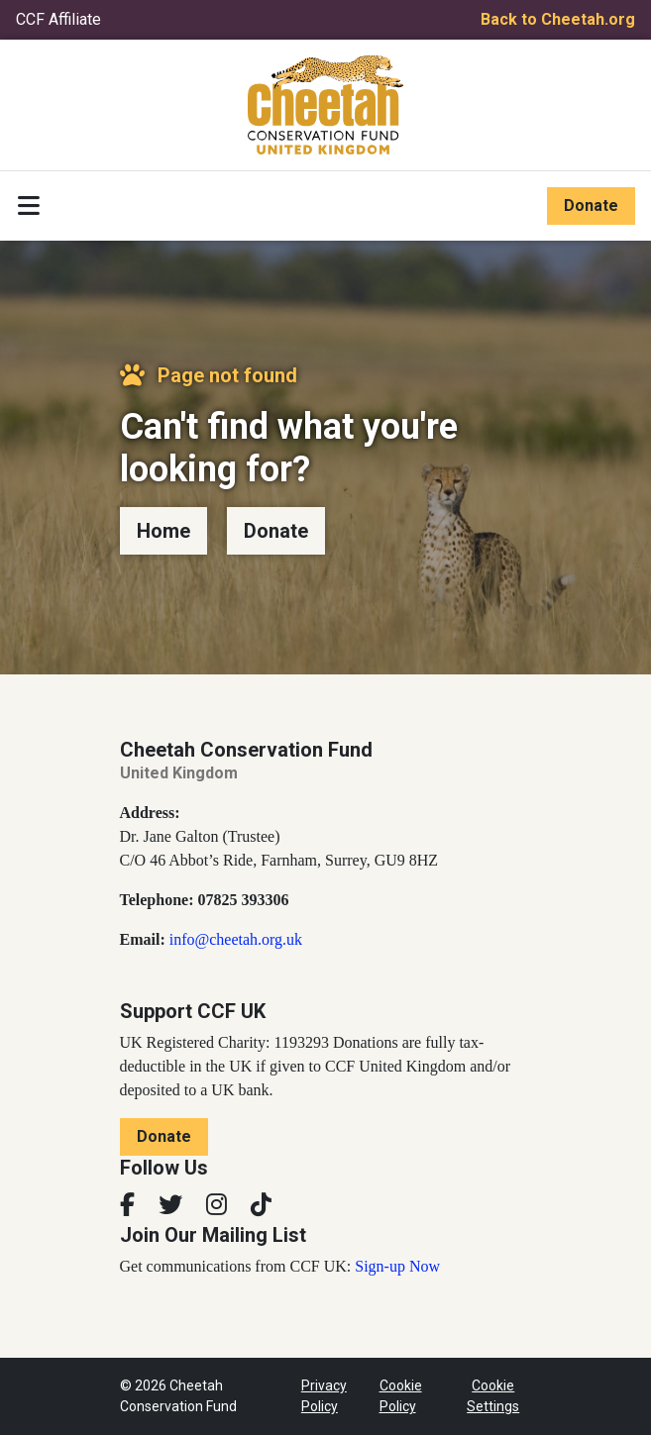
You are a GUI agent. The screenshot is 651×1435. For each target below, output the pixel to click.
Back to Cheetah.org (558, 19)
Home (163, 531)
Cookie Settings (493, 1396)
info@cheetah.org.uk (235, 939)
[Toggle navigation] (29, 206)
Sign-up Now (397, 1266)
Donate (591, 205)
